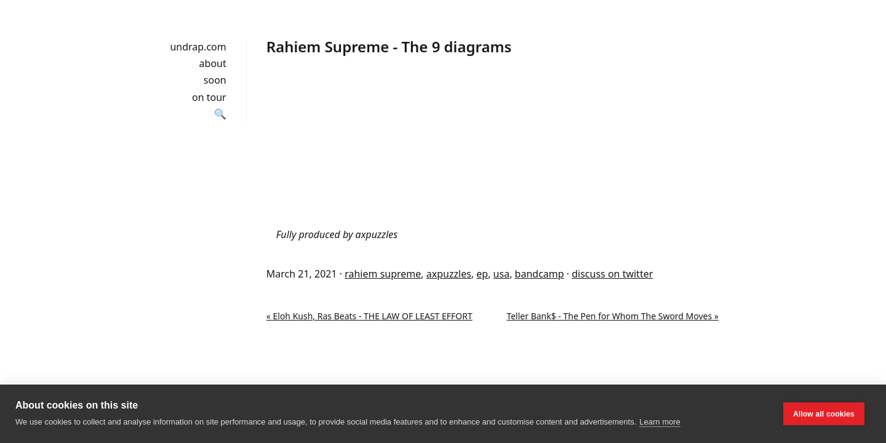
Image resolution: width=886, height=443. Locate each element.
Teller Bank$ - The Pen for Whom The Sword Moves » (612, 316)
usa (501, 274)
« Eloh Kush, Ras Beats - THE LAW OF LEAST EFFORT (369, 316)
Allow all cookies (824, 414)
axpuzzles (448, 274)
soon (215, 80)
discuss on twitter (612, 274)
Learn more (659, 421)
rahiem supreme (383, 274)
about (212, 63)
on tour (209, 97)
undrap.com (198, 47)
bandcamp (539, 274)
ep (482, 274)
